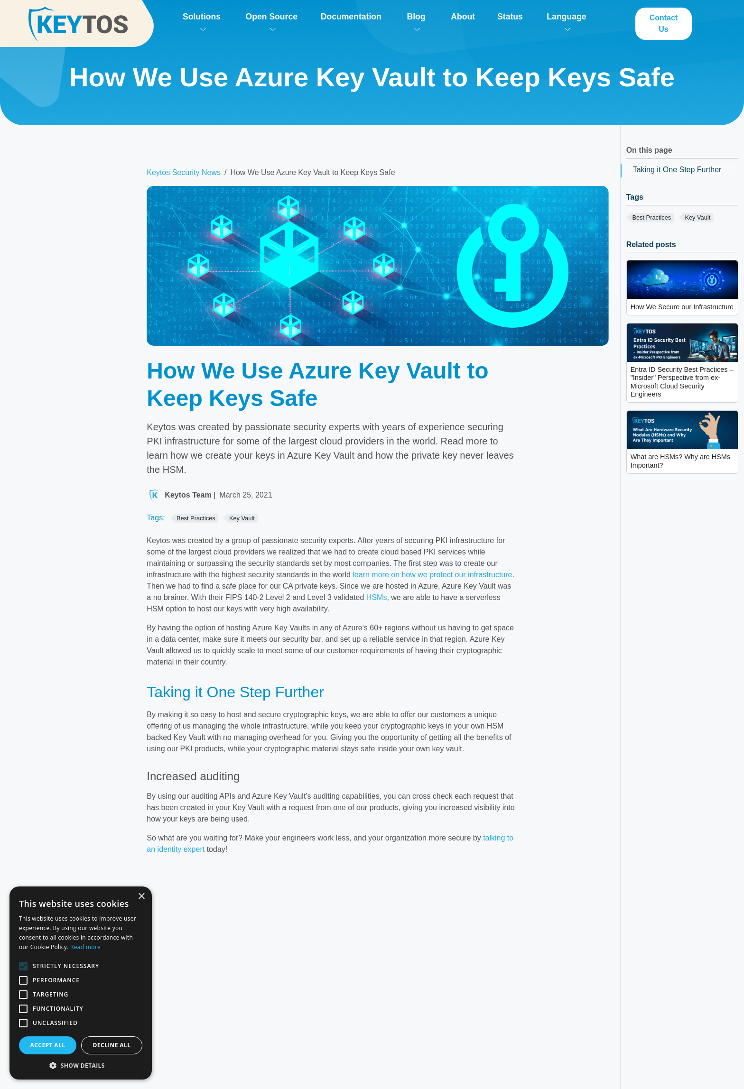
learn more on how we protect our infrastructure (432, 575)
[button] (80, 1065)
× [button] (141, 896)
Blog (416, 21)
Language (566, 21)
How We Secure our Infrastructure (682, 307)
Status (510, 16)
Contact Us (664, 23)
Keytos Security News (184, 172)
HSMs (376, 597)
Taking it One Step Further (677, 170)
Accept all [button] (47, 1045)
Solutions (202, 21)
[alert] (80, 983)
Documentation (351, 16)
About (463, 16)
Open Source (271, 21)
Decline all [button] (112, 1045)
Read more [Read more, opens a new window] (85, 947)
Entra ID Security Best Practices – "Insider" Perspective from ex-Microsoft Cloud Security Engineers (682, 382)
